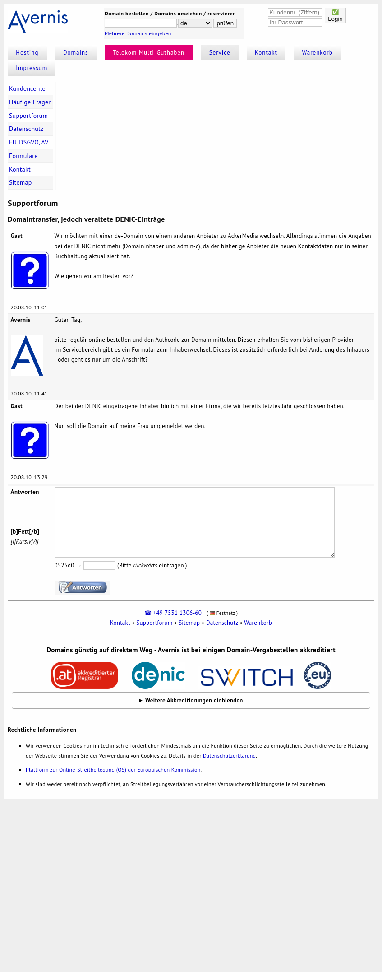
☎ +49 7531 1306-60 (173, 613)
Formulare (23, 156)
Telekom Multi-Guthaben (148, 52)
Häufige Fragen (30, 102)
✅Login (335, 15)
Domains (75, 52)
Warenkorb (317, 52)
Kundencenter (28, 88)
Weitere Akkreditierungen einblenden (194, 700)
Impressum (31, 68)
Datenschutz (26, 129)
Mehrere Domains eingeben (138, 33)
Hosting (27, 52)
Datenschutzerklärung (229, 755)
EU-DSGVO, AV (29, 142)
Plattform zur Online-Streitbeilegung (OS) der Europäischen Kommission (113, 769)
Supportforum (28, 116)
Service (219, 52)
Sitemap (20, 182)
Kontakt (266, 52)
